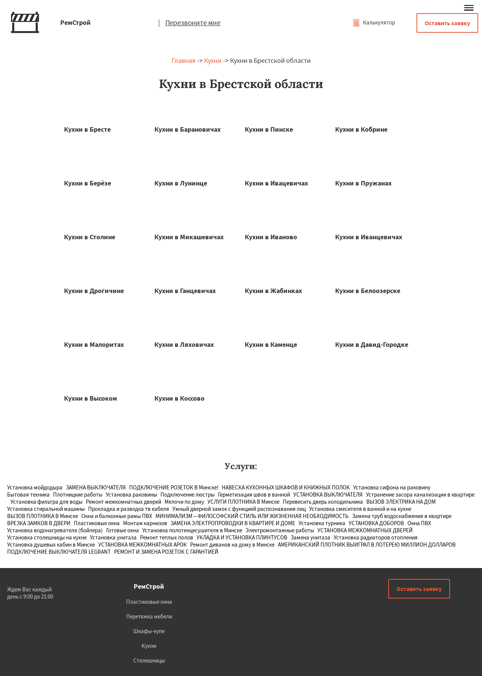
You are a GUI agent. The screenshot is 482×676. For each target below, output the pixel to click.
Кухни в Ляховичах (184, 344)
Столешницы (149, 660)
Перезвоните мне (192, 22)
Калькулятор (373, 22)
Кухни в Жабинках (273, 290)
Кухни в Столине (89, 236)
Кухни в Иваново (271, 236)
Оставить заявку (447, 23)
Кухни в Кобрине (361, 129)
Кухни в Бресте (87, 129)
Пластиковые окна (149, 601)
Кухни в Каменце (271, 344)
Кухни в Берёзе (87, 183)
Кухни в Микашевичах (189, 236)
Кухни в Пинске (269, 129)
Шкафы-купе (149, 631)
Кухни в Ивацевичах (276, 183)
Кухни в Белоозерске (367, 290)
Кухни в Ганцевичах (185, 290)
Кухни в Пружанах (363, 183)
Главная (183, 60)
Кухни (212, 60)
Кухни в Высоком (90, 398)
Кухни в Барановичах (187, 129)
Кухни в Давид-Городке (371, 344)
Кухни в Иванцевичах (368, 236)
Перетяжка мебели (149, 616)
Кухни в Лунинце (180, 183)
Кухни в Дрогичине (94, 290)
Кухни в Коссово (179, 398)
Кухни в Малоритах (94, 344)
